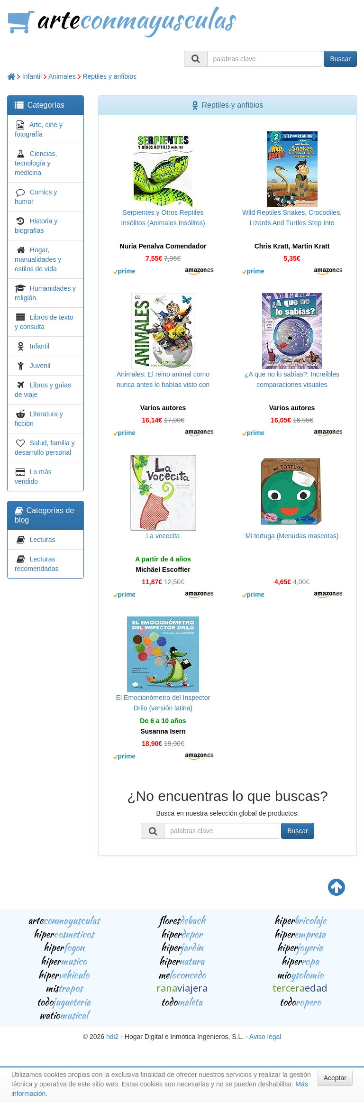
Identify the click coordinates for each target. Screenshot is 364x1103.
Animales (62, 76)
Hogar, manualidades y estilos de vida (38, 259)
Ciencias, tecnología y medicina (36, 163)
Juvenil (40, 365)
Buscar (340, 59)
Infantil (32, 76)
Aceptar (335, 1078)
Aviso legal (265, 1036)
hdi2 (112, 1036)
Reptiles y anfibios (109, 76)
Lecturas (42, 539)
